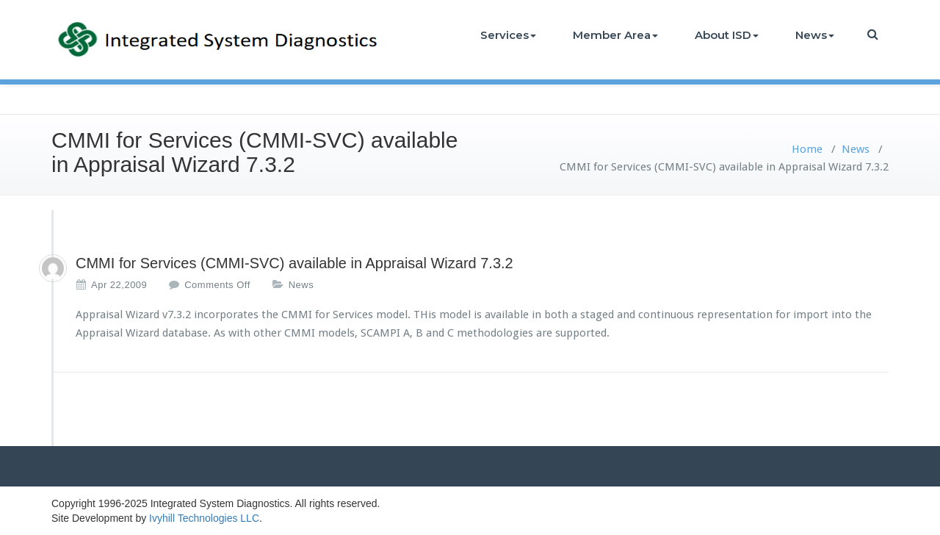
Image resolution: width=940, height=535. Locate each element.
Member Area (615, 35)
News (814, 35)
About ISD (727, 35)
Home (807, 149)
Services (508, 35)
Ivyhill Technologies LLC (204, 518)
